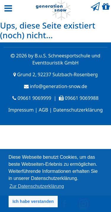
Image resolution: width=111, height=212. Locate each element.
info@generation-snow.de (58, 86)
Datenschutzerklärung (78, 110)
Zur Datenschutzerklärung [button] (36, 186)
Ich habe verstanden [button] (33, 201)
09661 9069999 (34, 98)
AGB (43, 110)
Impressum (21, 110)
